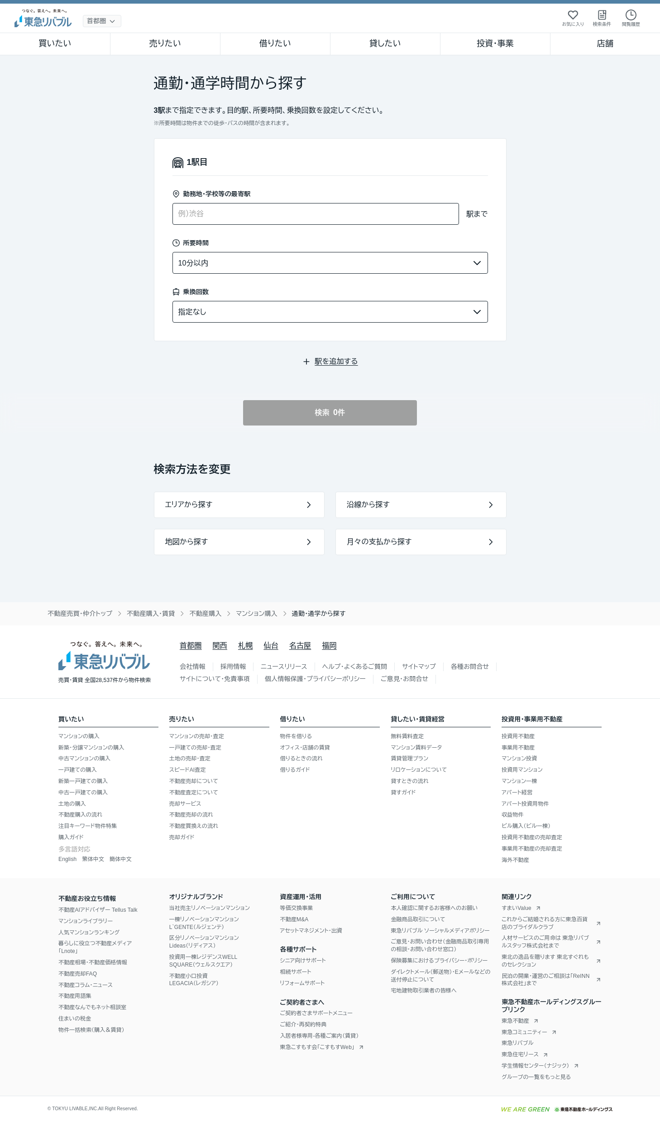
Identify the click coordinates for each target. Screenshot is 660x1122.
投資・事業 (495, 43)
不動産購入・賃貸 (151, 613)
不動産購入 (205, 613)
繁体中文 (93, 859)
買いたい (55, 43)
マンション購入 (256, 613)
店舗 (605, 43)
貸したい (385, 43)
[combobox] (315, 214)
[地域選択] (102, 21)
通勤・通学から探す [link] (319, 613)
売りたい (165, 43)
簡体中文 (121, 859)
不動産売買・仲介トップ (80, 613)
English (67, 859)
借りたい (275, 43)
